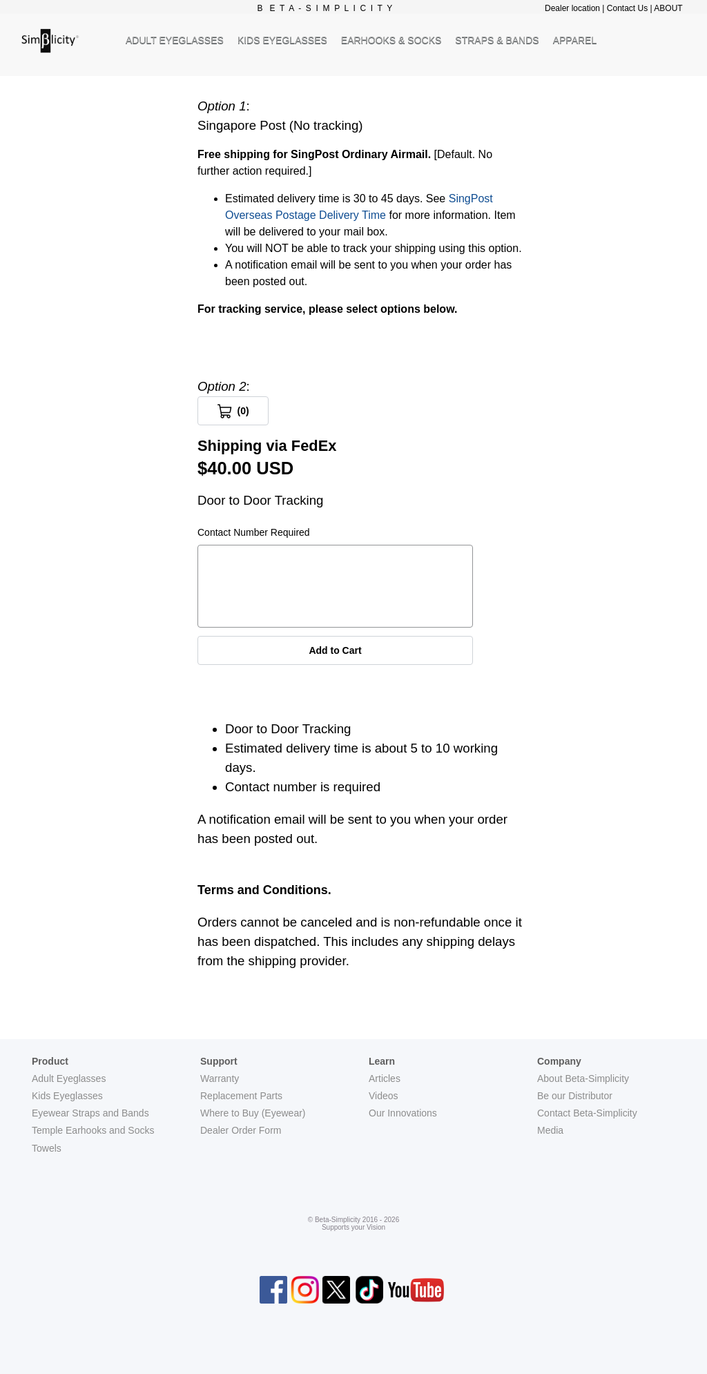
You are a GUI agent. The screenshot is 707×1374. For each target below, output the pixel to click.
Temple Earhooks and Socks (93, 1130)
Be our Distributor (574, 1095)
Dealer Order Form (240, 1130)
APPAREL (575, 40)
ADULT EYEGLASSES (175, 40)
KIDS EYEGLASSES (282, 40)
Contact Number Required (253, 532)
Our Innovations (403, 1113)
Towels (46, 1148)
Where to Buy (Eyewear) (253, 1113)
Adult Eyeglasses (69, 1078)
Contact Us (627, 8)
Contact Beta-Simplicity (587, 1113)
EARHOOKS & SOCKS (391, 40)
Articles (384, 1078)
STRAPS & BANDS (497, 40)
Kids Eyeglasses (67, 1095)
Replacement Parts (241, 1095)
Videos (383, 1095)
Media (550, 1130)
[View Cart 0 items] (233, 410)
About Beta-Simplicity (583, 1078)
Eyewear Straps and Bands (90, 1113)
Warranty (219, 1078)
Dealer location (572, 8)
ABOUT (668, 8)
